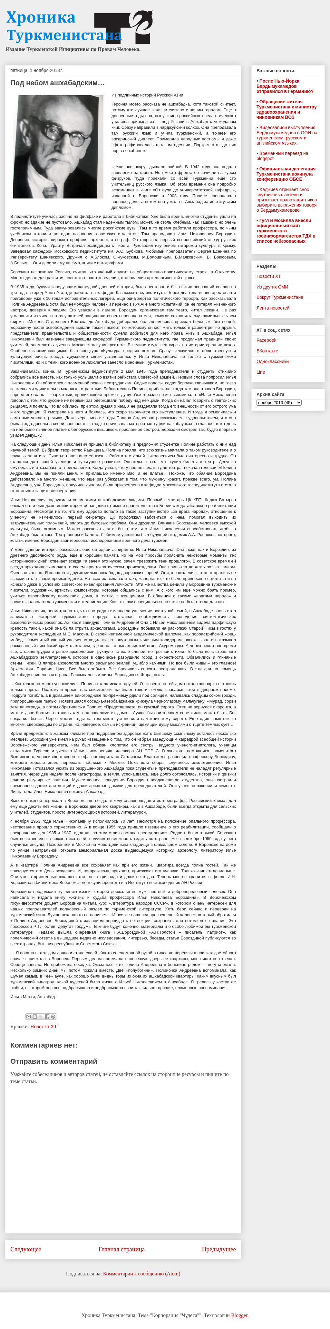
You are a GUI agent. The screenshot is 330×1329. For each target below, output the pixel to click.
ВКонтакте (267, 350)
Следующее (25, 1249)
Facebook (266, 340)
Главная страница (121, 1249)
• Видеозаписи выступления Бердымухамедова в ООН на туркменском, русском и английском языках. (287, 135)
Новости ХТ (43, 1026)
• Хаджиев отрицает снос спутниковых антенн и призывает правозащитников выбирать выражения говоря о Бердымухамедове (287, 200)
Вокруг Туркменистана (280, 297)
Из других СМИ (272, 286)
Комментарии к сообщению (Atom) (141, 1273)
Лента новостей (273, 307)
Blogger (239, 1315)
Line (261, 372)
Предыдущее (219, 1249)
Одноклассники (273, 361)
